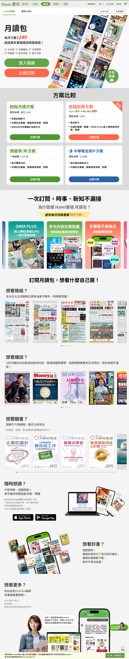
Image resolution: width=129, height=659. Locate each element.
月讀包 (35, 4)
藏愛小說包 (26, 11)
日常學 (56, 4)
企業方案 (104, 11)
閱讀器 (46, 4)
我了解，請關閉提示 (115, 655)
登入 (100, 3)
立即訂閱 (27, 73)
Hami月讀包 (9, 11)
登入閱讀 (27, 63)
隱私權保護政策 (28, 657)
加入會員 (110, 3)
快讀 (65, 4)
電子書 (25, 4)
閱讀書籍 (91, 3)
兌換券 (118, 3)
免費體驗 (120, 11)
